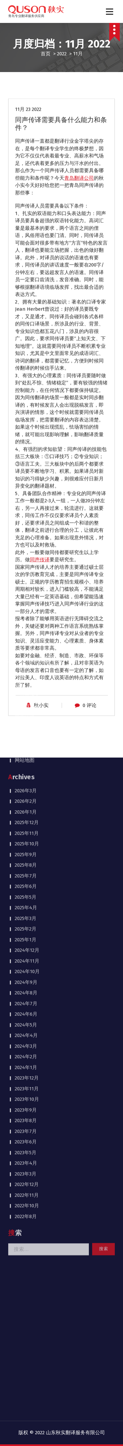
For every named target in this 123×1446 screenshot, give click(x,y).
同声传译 (24, 541)
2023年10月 (27, 923)
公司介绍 (24, 510)
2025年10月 (27, 667)
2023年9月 (26, 934)
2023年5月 (25, 976)
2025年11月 (27, 657)
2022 (62, 54)
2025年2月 (25, 753)
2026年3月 (26, 614)
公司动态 (29, 520)
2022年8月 (26, 1040)
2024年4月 (26, 859)
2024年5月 (26, 849)
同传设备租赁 (29, 563)
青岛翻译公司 (79, 209)
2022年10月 (27, 1029)
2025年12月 (27, 646)
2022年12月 (27, 1008)
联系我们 (24, 573)
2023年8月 (26, 944)
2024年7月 (26, 827)
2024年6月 (26, 838)
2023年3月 (25, 998)
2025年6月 (26, 710)
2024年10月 (27, 795)
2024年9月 (26, 806)
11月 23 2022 (28, 140)
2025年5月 (25, 721)
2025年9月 (26, 678)
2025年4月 (26, 731)
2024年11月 (27, 785)
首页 (46, 54)
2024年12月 (27, 774)
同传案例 (24, 552)
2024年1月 (26, 891)
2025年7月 (26, 700)
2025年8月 (26, 689)
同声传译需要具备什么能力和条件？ (61, 154)
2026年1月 (26, 636)
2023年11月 (27, 912)
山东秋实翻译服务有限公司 (75, 1433)
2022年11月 (27, 1019)
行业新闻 (29, 531)
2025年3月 (25, 742)
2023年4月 (26, 987)
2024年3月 (26, 870)
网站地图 (24, 584)
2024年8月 (26, 816)
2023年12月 (27, 902)
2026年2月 (26, 625)
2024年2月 (26, 880)
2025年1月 (25, 763)
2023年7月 (26, 955)
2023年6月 (26, 965)
